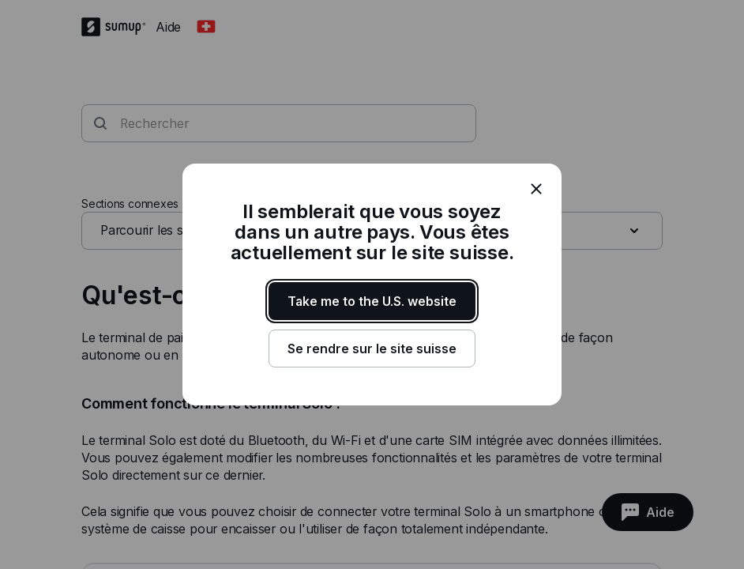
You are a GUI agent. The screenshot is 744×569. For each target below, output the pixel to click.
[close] (536, 189)
